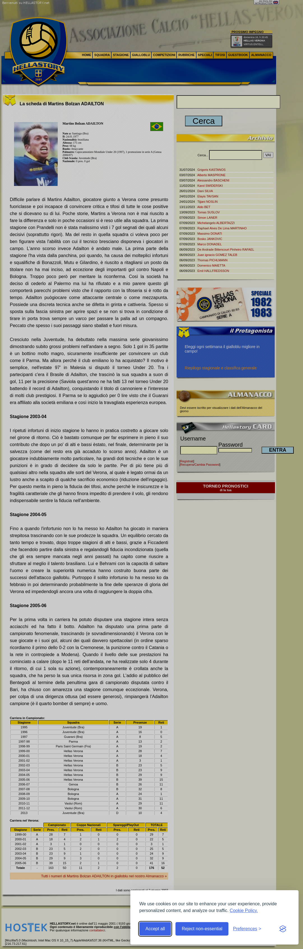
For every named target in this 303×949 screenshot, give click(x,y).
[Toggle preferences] (247, 929)
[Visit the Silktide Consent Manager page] (283, 929)
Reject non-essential (202, 928)
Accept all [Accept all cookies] (155, 928)
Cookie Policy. (244, 910)
